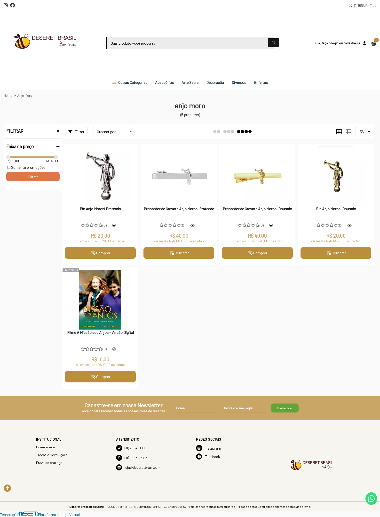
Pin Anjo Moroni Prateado (100, 208)
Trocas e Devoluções (52, 455)
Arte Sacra (190, 82)
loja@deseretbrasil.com (138, 467)
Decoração (215, 82)
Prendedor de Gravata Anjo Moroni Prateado (179, 208)
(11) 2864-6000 (131, 448)
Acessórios (164, 82)
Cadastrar (285, 408)
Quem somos (45, 447)
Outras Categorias (129, 82)
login (335, 43)
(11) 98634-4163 (362, 5)
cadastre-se (351, 43)
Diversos (239, 82)
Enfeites (261, 82)
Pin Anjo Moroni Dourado (336, 208)
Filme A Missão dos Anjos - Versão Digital (100, 332)
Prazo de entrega (49, 462)
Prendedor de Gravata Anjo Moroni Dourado (257, 208)
